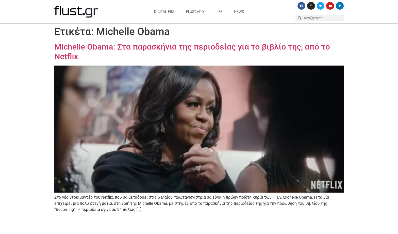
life (218, 12)
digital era (164, 12)
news (239, 12)
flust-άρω (195, 12)
